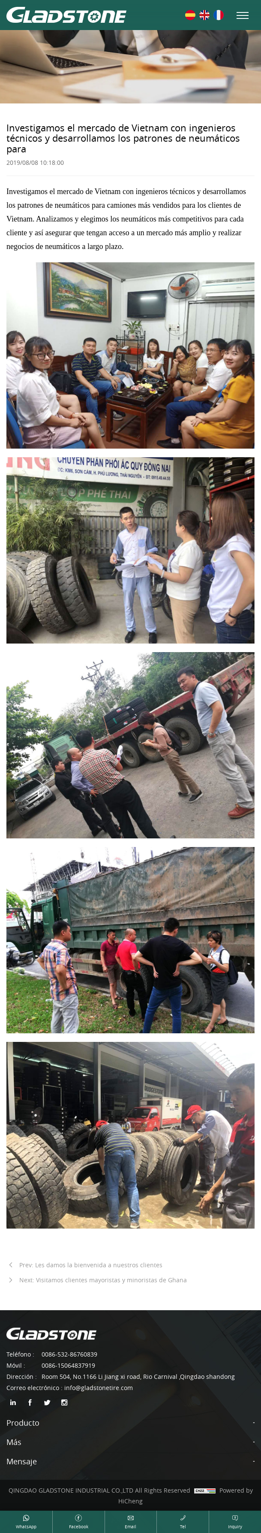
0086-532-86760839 (69, 1354)
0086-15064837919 (68, 1365)
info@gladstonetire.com (98, 1388)
